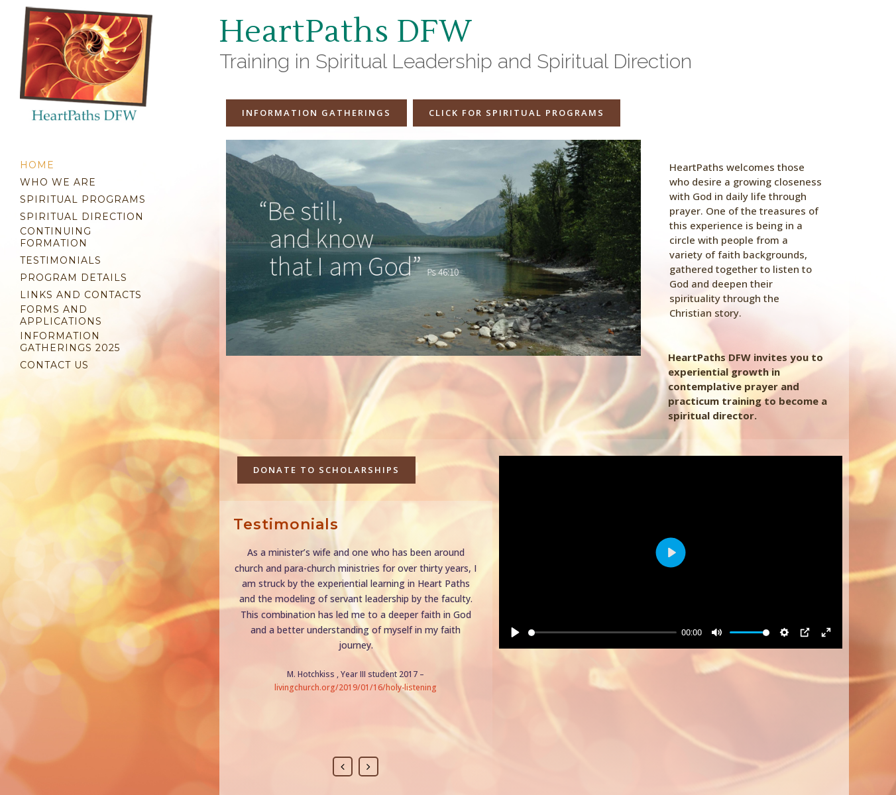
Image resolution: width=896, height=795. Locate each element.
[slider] (602, 632)
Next (368, 766)
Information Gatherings (316, 113)
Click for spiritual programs (516, 113)
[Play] (515, 632)
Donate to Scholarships (326, 470)
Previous (343, 766)
